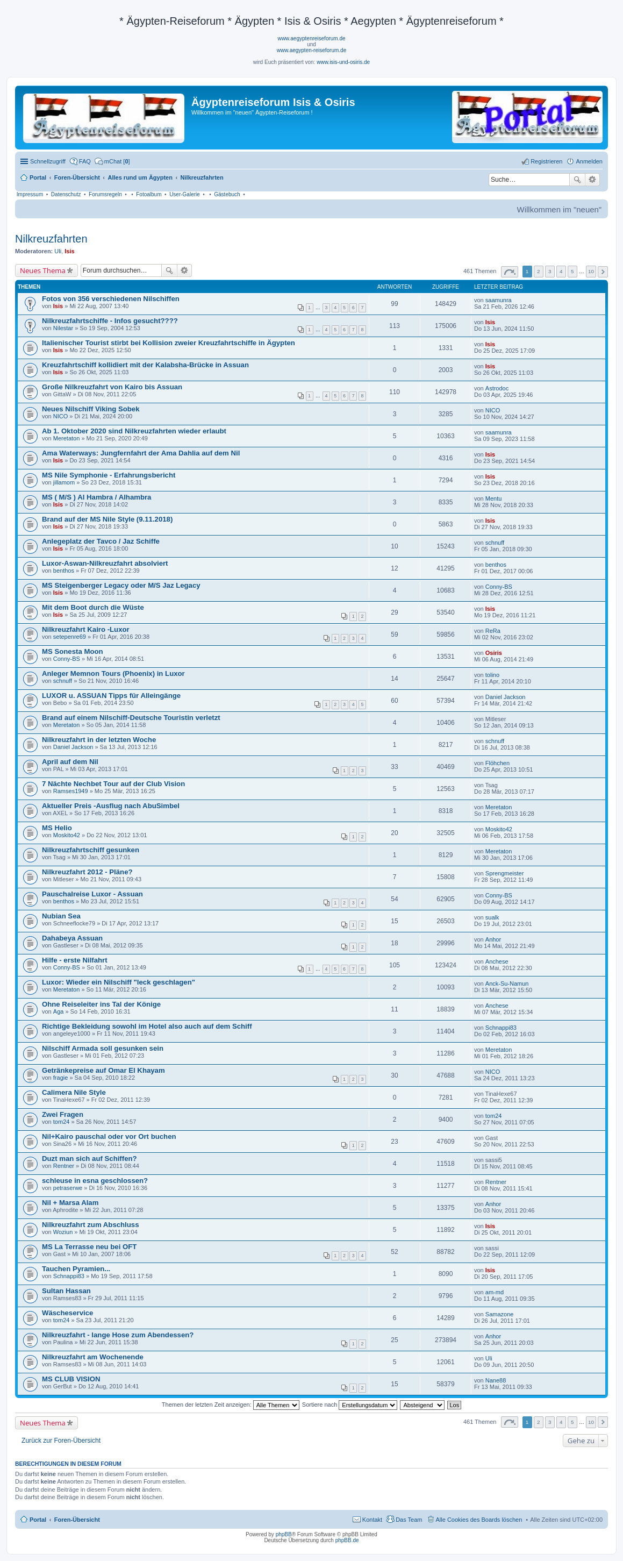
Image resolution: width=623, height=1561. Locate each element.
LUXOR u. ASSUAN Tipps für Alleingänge (111, 696)
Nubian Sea (61, 916)
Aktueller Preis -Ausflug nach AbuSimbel (111, 806)
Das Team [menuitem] (409, 1519)
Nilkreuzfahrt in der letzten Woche (99, 740)
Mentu (493, 498)
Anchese (497, 961)
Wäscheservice (67, 1313)
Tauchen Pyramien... (76, 1269)
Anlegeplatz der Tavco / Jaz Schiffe (101, 541)
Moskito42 (66, 835)
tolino (492, 675)
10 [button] (591, 271)
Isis (69, 251)
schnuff (494, 542)
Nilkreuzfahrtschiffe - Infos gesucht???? (110, 321)
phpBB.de (347, 1540)
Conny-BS (498, 586)
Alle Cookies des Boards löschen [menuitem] (479, 1519)
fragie (60, 1077)
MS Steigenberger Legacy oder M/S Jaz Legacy (121, 585)
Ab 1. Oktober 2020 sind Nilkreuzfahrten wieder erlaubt (134, 431)
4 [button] (561, 271)
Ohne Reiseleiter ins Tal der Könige (101, 1004)
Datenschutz (66, 194)
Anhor (493, 939)
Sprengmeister (504, 873)
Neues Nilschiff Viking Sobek (91, 409)
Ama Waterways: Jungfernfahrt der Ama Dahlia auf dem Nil (141, 453)
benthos (63, 570)
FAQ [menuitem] (85, 161)
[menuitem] (112, 161)
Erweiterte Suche (592, 179)
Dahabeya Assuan (72, 938)
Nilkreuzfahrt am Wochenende (93, 1357)
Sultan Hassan (66, 1291)
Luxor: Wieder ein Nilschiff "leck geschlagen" (118, 982)
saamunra (498, 300)
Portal (38, 177)
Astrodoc (497, 388)
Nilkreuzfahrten (51, 239)
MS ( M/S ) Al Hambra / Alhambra (96, 497)
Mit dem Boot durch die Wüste (93, 607)
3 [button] (550, 271)
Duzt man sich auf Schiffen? (89, 1158)
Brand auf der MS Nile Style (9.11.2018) (107, 519)
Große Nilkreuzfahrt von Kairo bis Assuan (112, 387)
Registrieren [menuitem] (546, 161)
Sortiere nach (349, 1404)
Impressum (30, 194)
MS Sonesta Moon (72, 651)
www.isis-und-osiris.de (343, 62)
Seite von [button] (509, 271)
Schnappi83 (501, 1027)
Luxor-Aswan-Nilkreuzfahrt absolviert (105, 563)
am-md (494, 1292)
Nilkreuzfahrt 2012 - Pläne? (87, 872)
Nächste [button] (603, 271)
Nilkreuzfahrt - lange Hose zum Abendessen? (118, 1335)
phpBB (284, 1534)
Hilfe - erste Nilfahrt (75, 960)
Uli (57, 251)
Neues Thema (43, 270)
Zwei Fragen (62, 1114)
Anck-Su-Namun (507, 983)
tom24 (61, 1121)
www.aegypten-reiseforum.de (312, 50)
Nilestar (63, 328)
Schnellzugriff (48, 161)
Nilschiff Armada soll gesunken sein (102, 1048)
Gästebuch (227, 194)
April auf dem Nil (70, 762)
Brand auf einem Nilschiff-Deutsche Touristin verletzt (131, 718)
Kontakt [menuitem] (372, 1519)
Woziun (63, 1232)
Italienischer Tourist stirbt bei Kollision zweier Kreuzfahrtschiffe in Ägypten (168, 343)
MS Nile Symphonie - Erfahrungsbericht (108, 475)
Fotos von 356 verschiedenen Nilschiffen (111, 299)
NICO (60, 416)
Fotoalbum (148, 194)
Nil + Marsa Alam (70, 1203)
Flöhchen (497, 763)
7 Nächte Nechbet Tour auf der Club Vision (113, 784)
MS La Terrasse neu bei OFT (89, 1247)
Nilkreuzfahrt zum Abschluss (90, 1225)
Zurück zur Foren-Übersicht (61, 1440)
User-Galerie (184, 194)
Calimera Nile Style (74, 1092)
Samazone (499, 1314)
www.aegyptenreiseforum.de (311, 38)
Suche (577, 179)
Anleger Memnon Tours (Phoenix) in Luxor (113, 673)
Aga (58, 1011)
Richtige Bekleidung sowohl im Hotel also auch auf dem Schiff (147, 1026)
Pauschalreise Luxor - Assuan (92, 894)
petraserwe (67, 1188)
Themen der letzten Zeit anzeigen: (230, 1404)
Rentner (63, 1166)
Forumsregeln (105, 194)
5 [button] (572, 271)
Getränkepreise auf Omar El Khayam (103, 1070)
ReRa (492, 631)
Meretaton (66, 438)
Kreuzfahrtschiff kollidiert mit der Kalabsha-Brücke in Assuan (145, 365)
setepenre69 (69, 636)
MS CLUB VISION (71, 1379)
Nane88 (495, 1380)
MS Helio (57, 828)
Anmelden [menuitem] (589, 161)
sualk (492, 917)
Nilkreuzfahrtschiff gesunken (90, 850)
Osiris (493, 653)
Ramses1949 (70, 791)
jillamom (64, 482)
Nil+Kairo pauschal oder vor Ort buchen (109, 1136)
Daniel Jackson (505, 697)
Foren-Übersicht (77, 1519)
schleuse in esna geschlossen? (95, 1181)
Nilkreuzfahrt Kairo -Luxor (86, 629)
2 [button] (538, 271)
